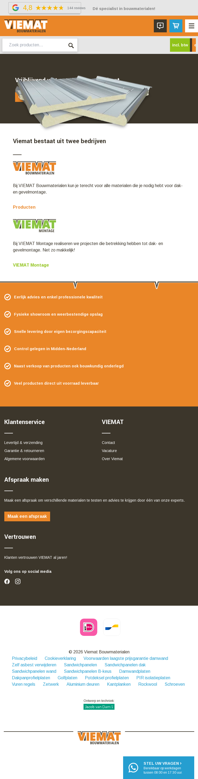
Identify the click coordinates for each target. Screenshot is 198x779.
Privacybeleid (24, 658)
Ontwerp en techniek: (99, 704)
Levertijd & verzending (23, 442)
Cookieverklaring (60, 658)
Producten (24, 207)
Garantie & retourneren (24, 451)
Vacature (109, 451)
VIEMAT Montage (31, 265)
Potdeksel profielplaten (107, 677)
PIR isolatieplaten (153, 677)
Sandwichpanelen (80, 665)
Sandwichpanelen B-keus (88, 671)
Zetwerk (51, 684)
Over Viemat (112, 459)
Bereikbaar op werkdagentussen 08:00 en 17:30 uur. (163, 767)
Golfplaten (67, 677)
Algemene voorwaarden (24, 459)
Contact (108, 442)
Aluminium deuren (83, 684)
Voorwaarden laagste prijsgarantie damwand (126, 658)
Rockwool (147, 684)
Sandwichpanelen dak (125, 665)
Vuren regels (23, 684)
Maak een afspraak (27, 516)
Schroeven (175, 684)
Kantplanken (119, 684)
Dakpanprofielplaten (31, 677)
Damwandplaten (134, 671)
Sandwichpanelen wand (34, 671)
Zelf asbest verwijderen (34, 665)
